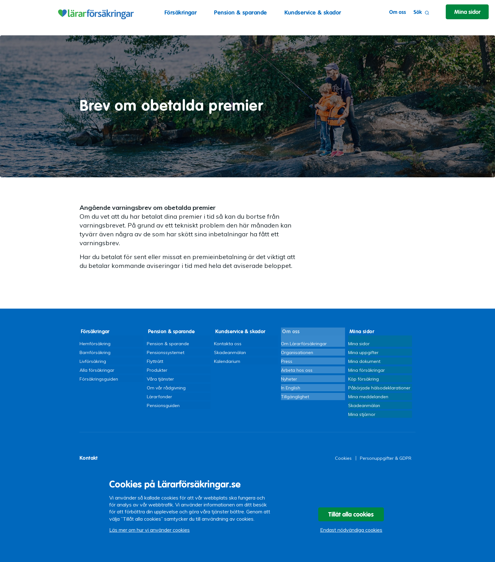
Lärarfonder (159, 398)
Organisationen (297, 352)
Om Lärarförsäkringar (304, 342)
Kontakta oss (228, 342)
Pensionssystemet (165, 352)
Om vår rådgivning (166, 389)
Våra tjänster (160, 380)
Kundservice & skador (312, 12)
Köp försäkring (363, 380)
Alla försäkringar (97, 370)
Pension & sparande (240, 12)
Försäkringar (180, 12)
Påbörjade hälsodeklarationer (379, 389)
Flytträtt (155, 361)
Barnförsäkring (95, 352)
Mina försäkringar (366, 370)
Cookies (343, 461)
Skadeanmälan (230, 352)
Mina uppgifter (363, 352)
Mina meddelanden (368, 398)
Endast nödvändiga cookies (351, 532)
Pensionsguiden (163, 408)
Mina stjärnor (361, 417)
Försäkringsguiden (99, 380)
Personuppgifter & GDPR (385, 461)
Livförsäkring (93, 361)
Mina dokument (364, 361)
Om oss (394, 12)
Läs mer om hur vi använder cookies (149, 532)
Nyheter (289, 380)
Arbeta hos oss (297, 370)
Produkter (157, 370)
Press (286, 361)
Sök (418, 13)
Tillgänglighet (295, 398)
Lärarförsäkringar (95, 12)
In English (290, 389)
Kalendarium (227, 361)
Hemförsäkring (95, 342)
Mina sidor (359, 342)
